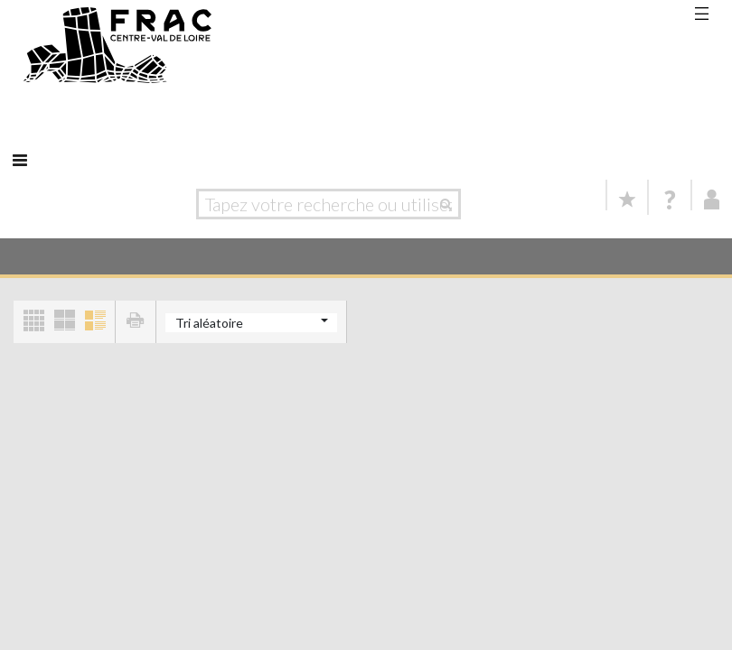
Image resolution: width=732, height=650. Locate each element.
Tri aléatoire (209, 322)
